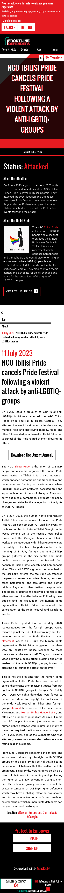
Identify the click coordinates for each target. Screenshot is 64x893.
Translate (56, 57)
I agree (9, 27)
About (5, 326)
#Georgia (32, 817)
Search (54, 49)
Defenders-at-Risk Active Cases (48, 883)
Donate (24, 49)
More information (12, 20)
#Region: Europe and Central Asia (37, 812)
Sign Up (32, 848)
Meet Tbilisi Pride (19, 291)
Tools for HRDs (9, 49)
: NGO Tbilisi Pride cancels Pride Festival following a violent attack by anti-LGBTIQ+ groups (25, 337)
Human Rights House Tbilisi (38, 712)
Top (3, 320)
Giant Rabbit (43, 868)
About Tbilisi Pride (33, 152)
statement (8, 641)
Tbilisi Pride (51, 227)
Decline (27, 27)
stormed (16, 708)
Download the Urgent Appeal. (32, 455)
